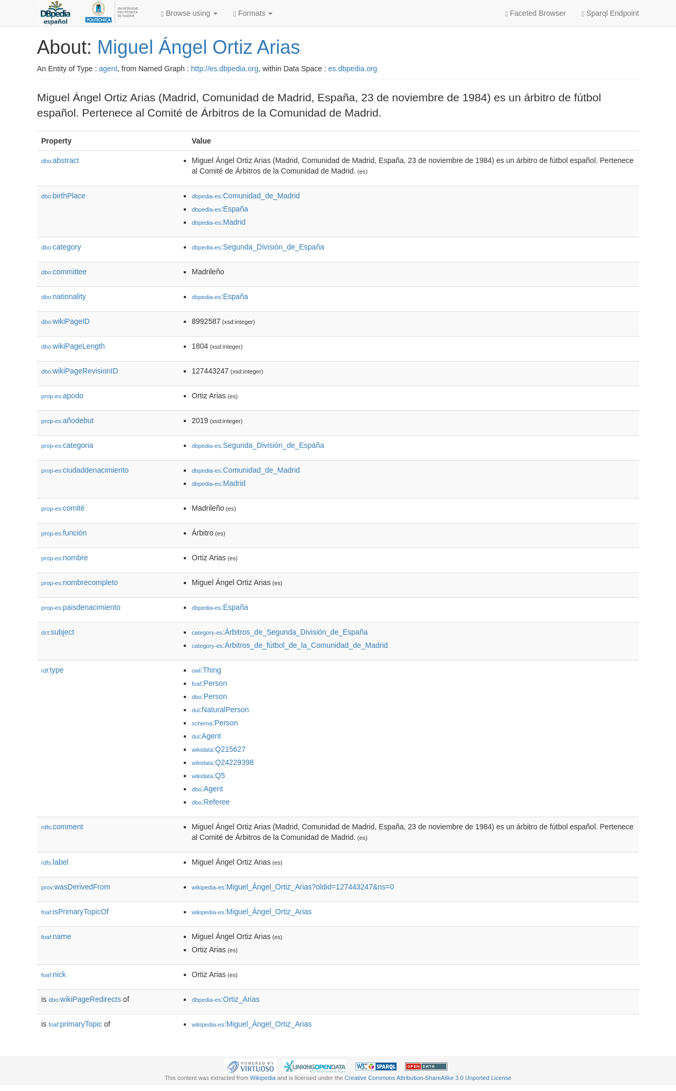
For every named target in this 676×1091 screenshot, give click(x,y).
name (56, 936)
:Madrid (219, 222)
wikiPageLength (73, 346)
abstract (60, 160)
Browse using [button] (189, 13)
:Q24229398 (223, 762)
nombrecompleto (79, 582)
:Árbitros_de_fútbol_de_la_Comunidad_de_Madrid (290, 645)
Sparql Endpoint (610, 13)
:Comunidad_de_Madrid (246, 196)
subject (57, 632)
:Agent (206, 736)
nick (53, 974)
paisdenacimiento (80, 607)
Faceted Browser (535, 13)
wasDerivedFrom (75, 887)
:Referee (211, 802)
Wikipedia (263, 1078)
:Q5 (208, 775)
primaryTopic (75, 1024)
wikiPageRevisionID (79, 371)
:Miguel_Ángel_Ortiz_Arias (252, 911)
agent (108, 68)
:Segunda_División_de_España (258, 247)
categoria (67, 445)
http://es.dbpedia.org (225, 68)
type (52, 670)
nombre (64, 557)
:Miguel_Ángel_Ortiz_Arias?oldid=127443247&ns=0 (293, 887)
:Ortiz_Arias (225, 999)
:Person (209, 683)
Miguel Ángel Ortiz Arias (198, 47)
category (61, 247)
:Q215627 (219, 749)
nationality (63, 296)
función (64, 533)
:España (220, 209)
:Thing (206, 670)
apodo (62, 395)
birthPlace (63, 196)
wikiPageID (65, 321)
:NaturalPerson (220, 709)
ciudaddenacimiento (85, 470)
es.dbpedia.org (353, 68)
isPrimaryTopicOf (75, 911)
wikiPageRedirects (85, 999)
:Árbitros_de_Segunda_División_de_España (280, 632)
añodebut (67, 420)
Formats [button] (253, 13)
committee (64, 271)
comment (62, 826)
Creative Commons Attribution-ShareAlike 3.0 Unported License (427, 1078)
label (54, 862)
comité (62, 508)
